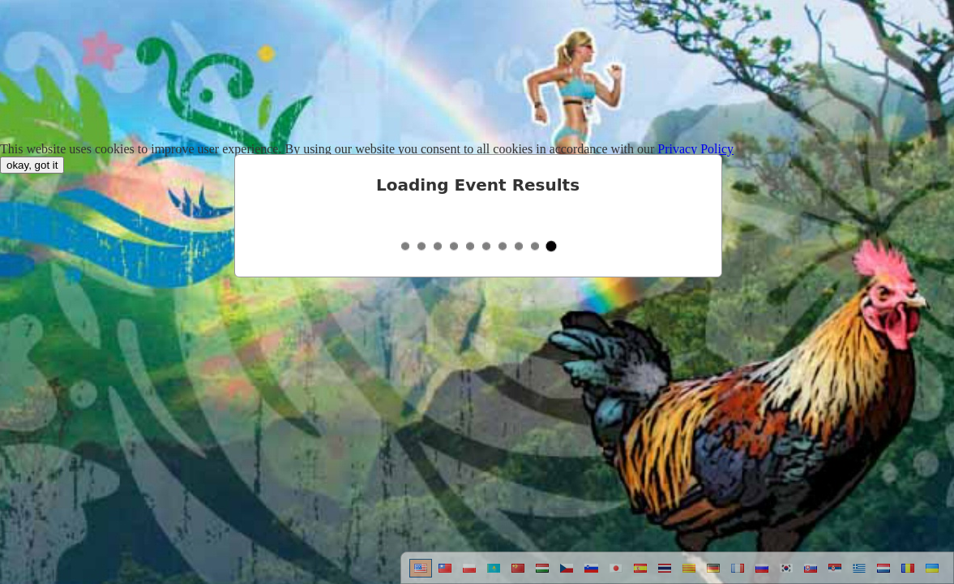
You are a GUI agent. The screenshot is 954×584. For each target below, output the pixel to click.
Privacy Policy (695, 149)
